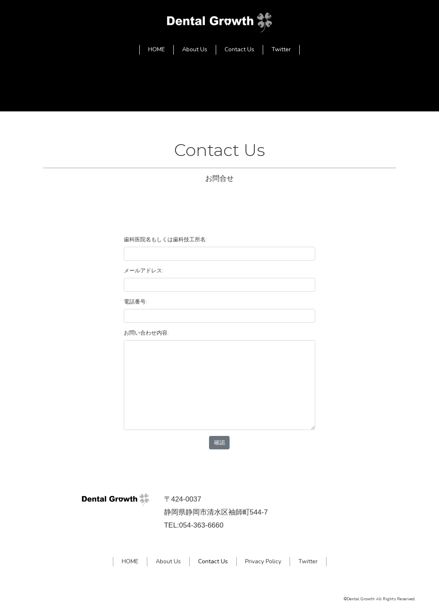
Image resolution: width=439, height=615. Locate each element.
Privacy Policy (263, 561)
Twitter (281, 49)
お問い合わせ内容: (146, 332)
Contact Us (239, 49)
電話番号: (135, 301)
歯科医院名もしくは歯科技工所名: (165, 239)
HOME (156, 49)
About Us (194, 49)
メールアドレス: (143, 270)
